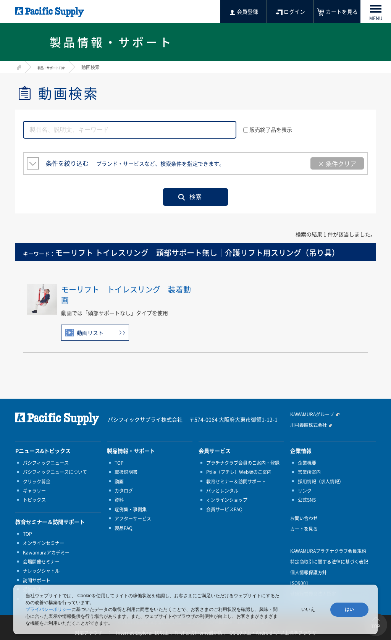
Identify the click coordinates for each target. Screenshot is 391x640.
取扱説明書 (126, 472)
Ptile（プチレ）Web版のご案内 (238, 472)
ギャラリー (34, 490)
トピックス (34, 499)
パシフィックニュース (46, 462)
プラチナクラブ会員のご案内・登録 (243, 462)
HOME (18, 66)
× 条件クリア (337, 163)
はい (349, 609)
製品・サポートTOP (58, 67)
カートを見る (304, 528)
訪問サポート (36, 580)
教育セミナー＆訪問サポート (236, 481)
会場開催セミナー (41, 561)
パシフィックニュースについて (55, 472)
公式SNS (307, 499)
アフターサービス (133, 518)
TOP (27, 533)
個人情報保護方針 (308, 572)
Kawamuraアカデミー (46, 552)
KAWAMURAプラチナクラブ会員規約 (328, 551)
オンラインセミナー (43, 543)
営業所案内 (309, 472)
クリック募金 (36, 481)
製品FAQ (123, 528)
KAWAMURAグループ (312, 414)
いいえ (308, 609)
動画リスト (90, 332)
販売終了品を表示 (267, 129)
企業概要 (307, 462)
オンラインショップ (226, 499)
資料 (119, 499)
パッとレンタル (222, 490)
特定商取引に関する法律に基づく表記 (329, 561)
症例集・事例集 (131, 509)
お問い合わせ (304, 518)
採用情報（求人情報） (321, 481)
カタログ (124, 490)
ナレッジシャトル (41, 570)
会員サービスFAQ (224, 509)
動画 (119, 481)
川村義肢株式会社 (308, 425)
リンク (305, 490)
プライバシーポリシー (48, 609)
